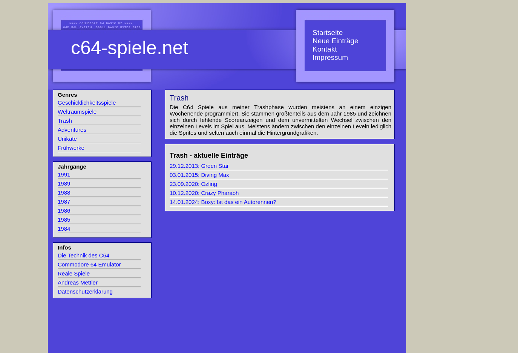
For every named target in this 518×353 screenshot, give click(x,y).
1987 (64, 201)
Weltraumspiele (77, 111)
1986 (64, 210)
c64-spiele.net (129, 47)
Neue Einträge (335, 41)
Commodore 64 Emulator (89, 264)
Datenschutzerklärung (85, 291)
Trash (65, 120)
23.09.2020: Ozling (193, 184)
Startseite (328, 33)
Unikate (67, 138)
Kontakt (325, 49)
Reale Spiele (74, 273)
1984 (64, 228)
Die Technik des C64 (83, 255)
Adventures (72, 129)
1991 (64, 174)
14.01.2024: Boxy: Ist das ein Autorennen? (223, 202)
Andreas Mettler (78, 282)
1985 (64, 219)
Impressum (330, 57)
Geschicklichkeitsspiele (87, 102)
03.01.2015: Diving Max (199, 175)
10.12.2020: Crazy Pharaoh (204, 193)
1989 (64, 183)
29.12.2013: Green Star (199, 166)
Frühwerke (71, 148)
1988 (64, 192)
